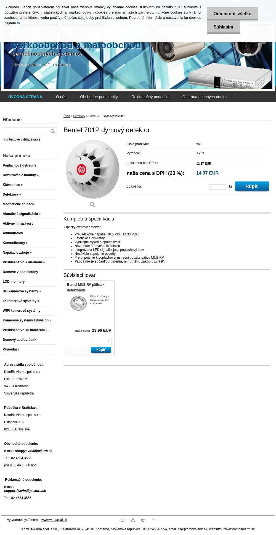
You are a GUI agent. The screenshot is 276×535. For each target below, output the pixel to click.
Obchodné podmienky (99, 97)
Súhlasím (223, 27)
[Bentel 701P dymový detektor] (92, 175)
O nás (61, 97)
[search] (52, 131)
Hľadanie (12, 119)
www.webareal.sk (54, 520)
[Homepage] (25, 96)
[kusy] (217, 186)
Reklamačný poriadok (150, 97)
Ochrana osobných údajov (204, 97)
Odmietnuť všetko (232, 13)
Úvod (66, 116)
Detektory (79, 116)
